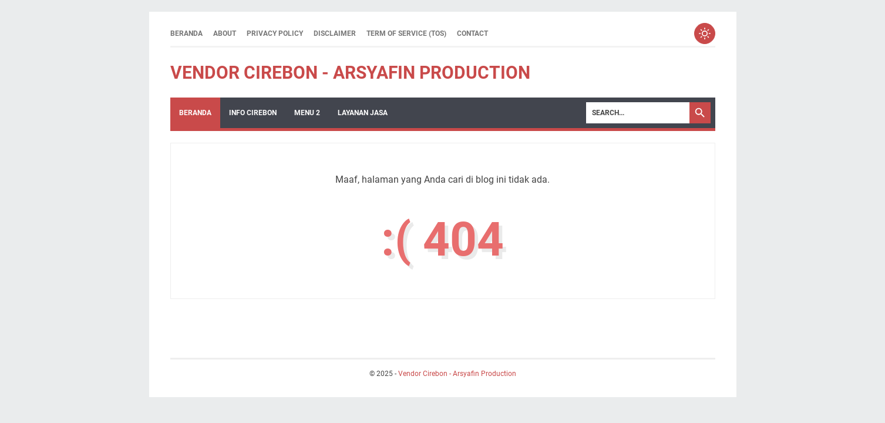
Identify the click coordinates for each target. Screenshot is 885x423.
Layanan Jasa (363, 113)
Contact (472, 33)
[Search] (637, 112)
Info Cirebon (253, 113)
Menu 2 (307, 113)
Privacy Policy (275, 33)
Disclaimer (335, 33)
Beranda (186, 33)
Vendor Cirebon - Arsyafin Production (350, 72)
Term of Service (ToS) (406, 33)
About (224, 33)
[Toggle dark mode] (704, 33)
